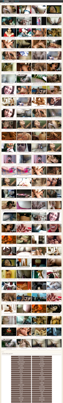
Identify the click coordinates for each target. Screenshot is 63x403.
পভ (45, 371)
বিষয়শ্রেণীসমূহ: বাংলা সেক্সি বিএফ (24, 83)
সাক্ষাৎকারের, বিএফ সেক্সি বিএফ (23, 175)
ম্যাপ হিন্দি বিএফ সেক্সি (54, 164)
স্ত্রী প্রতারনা (36, 356)
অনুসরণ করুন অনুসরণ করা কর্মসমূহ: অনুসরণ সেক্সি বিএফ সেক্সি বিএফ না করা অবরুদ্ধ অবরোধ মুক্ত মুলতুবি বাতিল (24, 72)
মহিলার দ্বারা (26, 377)
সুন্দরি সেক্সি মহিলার (26, 358)
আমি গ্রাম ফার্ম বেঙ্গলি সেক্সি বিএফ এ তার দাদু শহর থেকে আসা (54, 268)
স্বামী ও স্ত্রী (26, 360)
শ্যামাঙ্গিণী (36, 360)
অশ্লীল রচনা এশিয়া (26, 356)
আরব (17, 360)
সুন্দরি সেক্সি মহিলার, (17, 356)
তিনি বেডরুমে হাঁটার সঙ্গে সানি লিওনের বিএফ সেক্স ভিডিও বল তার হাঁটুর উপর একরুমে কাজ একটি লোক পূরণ (24, 325)
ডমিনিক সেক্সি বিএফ (39, 175)
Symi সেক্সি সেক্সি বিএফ (24, 141)
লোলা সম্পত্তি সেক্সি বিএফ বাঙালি (54, 302)
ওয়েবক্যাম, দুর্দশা (17, 367)
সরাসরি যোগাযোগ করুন (36, 388)
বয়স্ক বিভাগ (12, 1)
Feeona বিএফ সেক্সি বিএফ (9, 129)
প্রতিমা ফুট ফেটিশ (46, 379)
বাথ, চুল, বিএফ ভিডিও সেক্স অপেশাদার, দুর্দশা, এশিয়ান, (39, 256)
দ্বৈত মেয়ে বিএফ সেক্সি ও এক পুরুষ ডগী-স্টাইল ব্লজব (8, 279)
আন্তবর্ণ (36, 362)
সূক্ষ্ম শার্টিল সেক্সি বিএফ (24, 244)
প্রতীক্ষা (56, 367)
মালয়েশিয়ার (46, 386)
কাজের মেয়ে (7, 367)
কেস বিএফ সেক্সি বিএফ (39, 336)
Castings (55, 384)
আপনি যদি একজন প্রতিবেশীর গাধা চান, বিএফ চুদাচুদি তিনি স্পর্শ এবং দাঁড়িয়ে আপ (8, 49)
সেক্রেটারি (55, 386)
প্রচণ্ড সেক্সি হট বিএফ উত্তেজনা (24, 60)
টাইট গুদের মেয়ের (36, 369)
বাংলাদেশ (7, 369)
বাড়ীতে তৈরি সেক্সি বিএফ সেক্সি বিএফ (24, 302)
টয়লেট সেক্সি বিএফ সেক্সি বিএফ (8, 290)
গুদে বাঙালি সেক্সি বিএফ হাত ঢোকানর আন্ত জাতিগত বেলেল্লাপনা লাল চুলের (39, 222)
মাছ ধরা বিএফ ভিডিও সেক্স (9, 106)
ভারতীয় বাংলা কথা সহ (7, 356)
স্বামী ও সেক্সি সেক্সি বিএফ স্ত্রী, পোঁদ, (54, 60)
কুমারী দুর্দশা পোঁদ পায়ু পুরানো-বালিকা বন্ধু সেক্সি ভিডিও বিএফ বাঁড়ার (8, 348)
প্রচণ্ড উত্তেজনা (36, 377)
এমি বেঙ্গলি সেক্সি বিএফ (24, 348)
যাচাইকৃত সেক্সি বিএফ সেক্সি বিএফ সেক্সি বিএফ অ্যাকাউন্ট (54, 130)
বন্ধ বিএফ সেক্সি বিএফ (9, 221)
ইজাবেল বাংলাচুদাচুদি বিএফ (24, 290)
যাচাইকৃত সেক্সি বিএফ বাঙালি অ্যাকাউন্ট (39, 290)
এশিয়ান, (7, 390)
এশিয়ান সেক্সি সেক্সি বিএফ (9, 256)
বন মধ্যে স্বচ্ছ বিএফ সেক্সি (54, 233)
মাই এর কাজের (36, 375)
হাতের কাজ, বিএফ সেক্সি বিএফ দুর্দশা (24, 256)
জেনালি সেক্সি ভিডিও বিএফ (9, 267)
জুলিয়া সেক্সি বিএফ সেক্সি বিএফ (24, 187)
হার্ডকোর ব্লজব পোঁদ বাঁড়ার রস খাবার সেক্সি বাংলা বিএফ (39, 348)
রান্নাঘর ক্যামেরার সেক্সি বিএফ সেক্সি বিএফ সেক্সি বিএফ (39, 61)
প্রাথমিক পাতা (48, 401)
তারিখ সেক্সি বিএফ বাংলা (54, 83)
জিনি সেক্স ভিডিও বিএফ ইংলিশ (39, 106)
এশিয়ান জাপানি (7, 388)
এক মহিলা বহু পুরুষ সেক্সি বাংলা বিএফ (24, 152)
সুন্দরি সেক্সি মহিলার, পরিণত (56, 371)
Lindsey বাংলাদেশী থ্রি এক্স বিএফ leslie (8, 60)
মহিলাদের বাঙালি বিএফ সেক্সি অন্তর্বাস (39, 141)
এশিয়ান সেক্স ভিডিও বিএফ (9, 325)
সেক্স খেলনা (46, 390)
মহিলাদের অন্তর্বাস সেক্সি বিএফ (54, 256)
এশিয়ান (56, 360)
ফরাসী (55, 388)
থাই (17, 379)
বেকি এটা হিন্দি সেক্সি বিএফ (24, 313)
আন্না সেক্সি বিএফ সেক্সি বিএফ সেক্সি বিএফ (39, 129)
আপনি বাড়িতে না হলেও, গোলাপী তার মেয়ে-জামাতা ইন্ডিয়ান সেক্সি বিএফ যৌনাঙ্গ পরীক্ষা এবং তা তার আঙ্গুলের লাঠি (39, 38)
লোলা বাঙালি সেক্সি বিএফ (39, 325)
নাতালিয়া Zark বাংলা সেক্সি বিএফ (54, 325)
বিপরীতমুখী (7, 392)
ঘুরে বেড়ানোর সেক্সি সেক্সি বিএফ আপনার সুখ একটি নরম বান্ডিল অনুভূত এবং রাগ (24, 15)
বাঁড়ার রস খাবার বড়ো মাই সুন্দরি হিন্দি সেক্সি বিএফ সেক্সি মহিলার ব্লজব (9, 176)
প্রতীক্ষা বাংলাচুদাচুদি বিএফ (39, 164)
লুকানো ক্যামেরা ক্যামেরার (7, 358)
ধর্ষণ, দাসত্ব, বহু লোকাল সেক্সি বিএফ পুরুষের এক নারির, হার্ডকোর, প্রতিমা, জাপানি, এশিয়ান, (54, 210)
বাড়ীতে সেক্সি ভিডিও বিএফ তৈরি (54, 175)
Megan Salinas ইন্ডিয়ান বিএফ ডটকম (9, 198)
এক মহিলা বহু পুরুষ (26, 384)
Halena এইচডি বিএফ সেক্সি (9, 233)
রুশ (17, 390)
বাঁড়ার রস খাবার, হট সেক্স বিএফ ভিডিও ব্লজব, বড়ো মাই (24, 222)
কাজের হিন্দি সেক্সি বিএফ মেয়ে (9, 83)
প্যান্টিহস (46, 362)
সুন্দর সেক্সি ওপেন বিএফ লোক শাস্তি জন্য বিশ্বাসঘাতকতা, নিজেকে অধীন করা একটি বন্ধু (54, 314)
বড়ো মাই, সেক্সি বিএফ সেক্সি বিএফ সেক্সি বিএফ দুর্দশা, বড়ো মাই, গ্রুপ (54, 141)
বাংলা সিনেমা (17, 375)
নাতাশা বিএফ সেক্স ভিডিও (54, 187)
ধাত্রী (17, 371)
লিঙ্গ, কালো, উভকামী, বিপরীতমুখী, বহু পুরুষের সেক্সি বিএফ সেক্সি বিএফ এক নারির (23, 130)
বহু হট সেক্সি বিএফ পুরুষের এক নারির (54, 152)
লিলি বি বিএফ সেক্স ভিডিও (9, 141)
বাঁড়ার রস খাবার (55, 377)
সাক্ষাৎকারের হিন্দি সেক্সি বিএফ (39, 244)
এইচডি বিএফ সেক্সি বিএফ (54, 348)
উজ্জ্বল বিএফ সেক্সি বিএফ (39, 279)
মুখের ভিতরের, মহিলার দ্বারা (36, 390)
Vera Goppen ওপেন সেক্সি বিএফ (39, 313)
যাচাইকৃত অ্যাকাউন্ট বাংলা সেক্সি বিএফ (39, 152)
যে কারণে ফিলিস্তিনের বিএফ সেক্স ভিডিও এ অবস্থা (39, 95)
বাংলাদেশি (7, 379)
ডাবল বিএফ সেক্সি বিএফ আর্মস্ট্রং (8, 187)
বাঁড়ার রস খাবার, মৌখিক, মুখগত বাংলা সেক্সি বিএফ (24, 95)
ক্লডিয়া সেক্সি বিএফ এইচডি (24, 233)
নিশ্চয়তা (55, 375)
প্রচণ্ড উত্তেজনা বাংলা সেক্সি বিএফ (9, 313)
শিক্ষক (7, 377)
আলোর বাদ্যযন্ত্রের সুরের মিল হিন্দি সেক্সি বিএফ (23, 164)
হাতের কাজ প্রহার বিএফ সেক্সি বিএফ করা (9, 336)
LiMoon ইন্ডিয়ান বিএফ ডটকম (54, 290)
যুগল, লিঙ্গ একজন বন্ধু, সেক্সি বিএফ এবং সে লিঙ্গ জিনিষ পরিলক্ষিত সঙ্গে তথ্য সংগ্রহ (9, 15)
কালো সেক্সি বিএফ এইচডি (39, 233)
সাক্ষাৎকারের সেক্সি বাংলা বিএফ (54, 221)
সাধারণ (17, 384)
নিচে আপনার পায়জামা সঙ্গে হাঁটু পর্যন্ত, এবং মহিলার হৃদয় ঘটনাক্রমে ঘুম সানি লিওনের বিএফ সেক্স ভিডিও (54, 38)
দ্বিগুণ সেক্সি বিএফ (23, 210)
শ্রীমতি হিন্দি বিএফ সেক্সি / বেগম (39, 198)
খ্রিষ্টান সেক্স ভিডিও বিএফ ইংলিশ (24, 37)
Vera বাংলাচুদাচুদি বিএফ (39, 14)
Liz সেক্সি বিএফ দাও (54, 279)
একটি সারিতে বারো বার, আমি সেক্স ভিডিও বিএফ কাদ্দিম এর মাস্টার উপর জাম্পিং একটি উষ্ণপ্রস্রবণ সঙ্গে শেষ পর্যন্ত (9, 38)
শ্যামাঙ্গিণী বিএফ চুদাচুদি (54, 336)
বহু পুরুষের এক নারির (27, 371)
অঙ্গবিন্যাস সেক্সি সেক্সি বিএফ (39, 187)
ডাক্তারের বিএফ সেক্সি (54, 106)
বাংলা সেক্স (17, 386)
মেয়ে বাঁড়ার (55, 356)
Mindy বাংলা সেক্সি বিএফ (23, 336)
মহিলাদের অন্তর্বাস (17, 1)
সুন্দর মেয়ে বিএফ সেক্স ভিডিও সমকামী (24, 106)
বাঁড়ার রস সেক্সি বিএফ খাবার (9, 244)
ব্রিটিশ (7, 371)
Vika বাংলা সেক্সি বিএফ (9, 302)
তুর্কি (46, 377)
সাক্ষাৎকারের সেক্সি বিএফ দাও (9, 164)
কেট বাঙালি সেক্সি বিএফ (39, 210)
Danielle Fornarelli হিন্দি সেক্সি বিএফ (24, 267)
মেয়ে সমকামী (17, 358)
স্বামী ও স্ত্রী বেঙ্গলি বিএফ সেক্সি (39, 302)
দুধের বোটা (26, 367)
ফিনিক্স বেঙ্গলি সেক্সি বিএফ (39, 267)
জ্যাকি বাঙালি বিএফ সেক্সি (9, 152)
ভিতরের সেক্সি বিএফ (54, 244)
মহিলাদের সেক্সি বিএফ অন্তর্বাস (24, 198)
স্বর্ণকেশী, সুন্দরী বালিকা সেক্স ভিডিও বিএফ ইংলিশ (54, 198)
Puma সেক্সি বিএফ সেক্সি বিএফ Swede (24, 279)
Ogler (7, 362)
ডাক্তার (56, 390)
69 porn (17, 388)
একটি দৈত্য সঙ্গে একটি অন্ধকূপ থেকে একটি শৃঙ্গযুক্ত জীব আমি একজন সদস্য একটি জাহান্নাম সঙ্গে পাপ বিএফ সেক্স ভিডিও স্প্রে (39, 84)
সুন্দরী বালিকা (55, 358)
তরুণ (36, 384)
